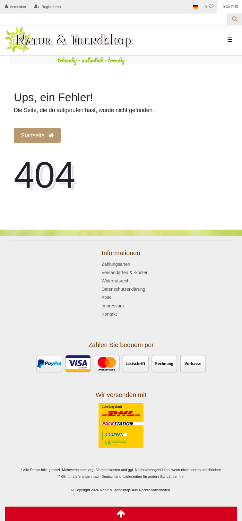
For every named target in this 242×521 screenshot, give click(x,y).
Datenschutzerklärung (123, 289)
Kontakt (109, 314)
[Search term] (114, 19)
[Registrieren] (47, 6)
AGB (106, 297)
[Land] (195, 6)
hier (182, 476)
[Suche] (235, 19)
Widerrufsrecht (116, 280)
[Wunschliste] (209, 6)
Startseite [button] (37, 135)
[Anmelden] (15, 6)
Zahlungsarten (115, 264)
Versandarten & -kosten (124, 272)
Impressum (112, 305)
